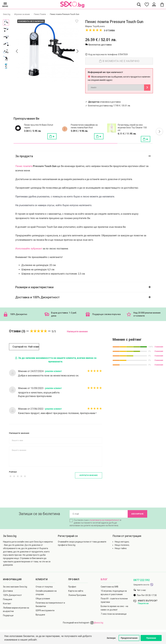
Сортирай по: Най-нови (25, 346)
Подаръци (8, 615)
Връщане (40, 614)
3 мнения (159, 347)
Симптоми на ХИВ (109, 586)
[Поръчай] (52, 136)
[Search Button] (139, 4)
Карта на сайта (75, 591)
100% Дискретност (12, 595)
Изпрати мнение (89, 475)
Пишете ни (143, 603)
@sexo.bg (97, 622)
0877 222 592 (141, 580)
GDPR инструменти (45, 610)
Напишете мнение (77, 331)
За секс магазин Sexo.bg (15, 586)
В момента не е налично (119, 61)
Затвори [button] (111, 638)
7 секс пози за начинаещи (113, 614)
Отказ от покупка (44, 586)
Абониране (137, 514)
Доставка (8, 591)
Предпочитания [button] (129, 638)
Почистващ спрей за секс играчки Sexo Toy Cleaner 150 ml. (132, 127)
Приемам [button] (151, 638)
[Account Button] (154, 4)
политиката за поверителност (105, 520)
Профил (72, 586)
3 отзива (109, 30)
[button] (159, 131)
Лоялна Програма (77, 595)
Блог (104, 579)
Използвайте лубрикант (28, 248)
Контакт (7, 603)
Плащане (7, 599)
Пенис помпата (23, 166)
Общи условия (43, 598)
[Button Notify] (147, 87)
